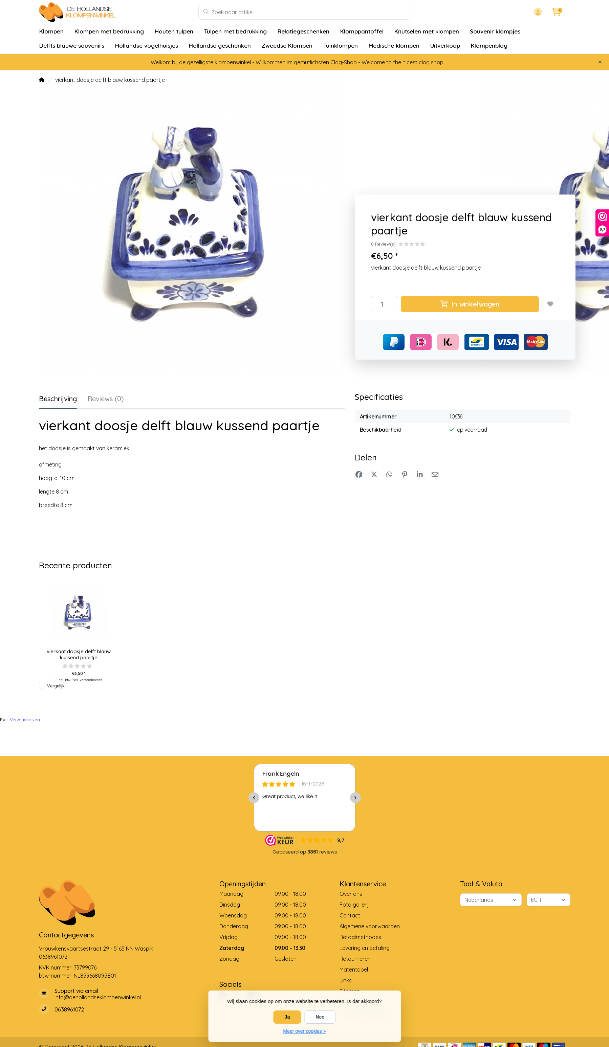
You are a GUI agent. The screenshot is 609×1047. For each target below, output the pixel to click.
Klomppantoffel (362, 31)
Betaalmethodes (360, 937)
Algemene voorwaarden (370, 926)
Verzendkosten (91, 680)
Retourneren (355, 958)
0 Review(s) (383, 244)
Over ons (351, 893)
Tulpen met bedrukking (235, 31)
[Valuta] (548, 899)
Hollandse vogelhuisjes (146, 45)
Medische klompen (394, 45)
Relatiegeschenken (303, 31)
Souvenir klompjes (495, 31)
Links (346, 980)
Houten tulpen (174, 31)
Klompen (51, 31)
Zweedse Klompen (287, 45)
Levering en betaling (365, 947)
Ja (287, 1017)
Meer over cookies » (304, 1031)
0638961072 (53, 956)
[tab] (106, 400)
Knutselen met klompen (426, 31)
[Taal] (491, 899)
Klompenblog (489, 45)
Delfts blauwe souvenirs (71, 45)
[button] (536, 12)
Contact (350, 915)
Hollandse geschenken (220, 45)
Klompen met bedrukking (109, 31)
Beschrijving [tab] (58, 398)
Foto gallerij (354, 904)
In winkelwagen (469, 304)
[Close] (600, 62)
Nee (320, 1017)
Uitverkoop (445, 45)
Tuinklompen (340, 45)
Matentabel (354, 969)
